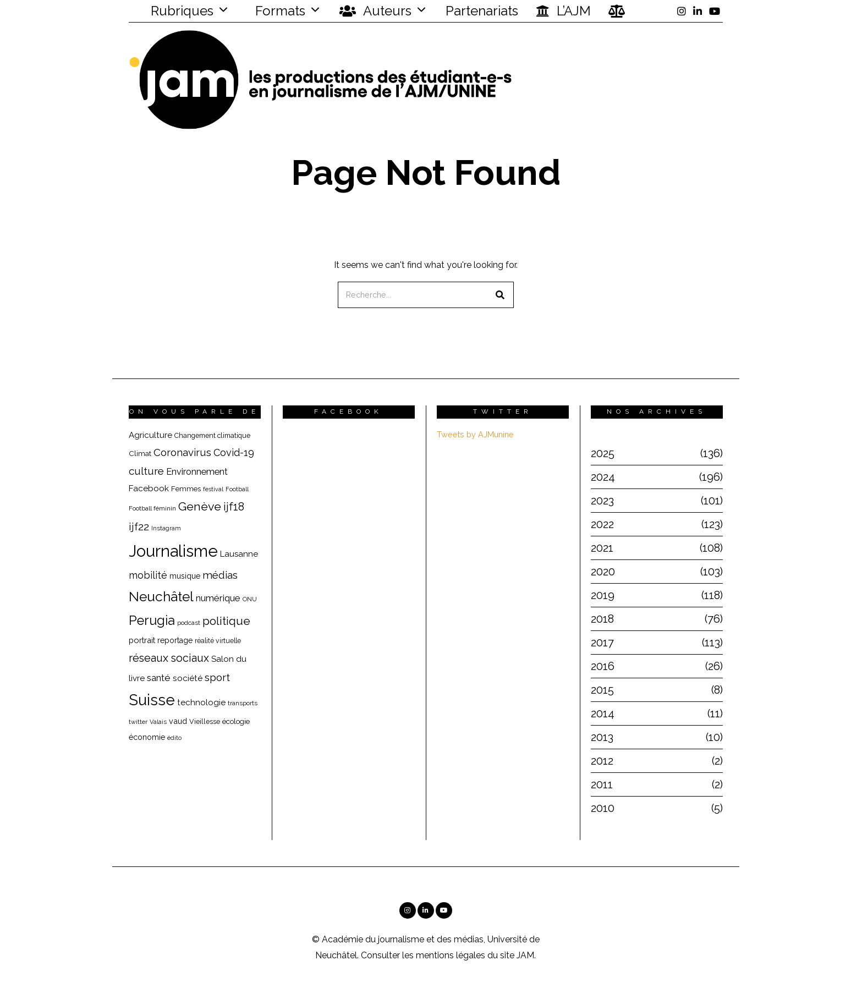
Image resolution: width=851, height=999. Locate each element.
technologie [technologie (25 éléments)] (201, 702)
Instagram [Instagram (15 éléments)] (166, 528)
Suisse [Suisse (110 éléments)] (152, 700)
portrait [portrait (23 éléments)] (142, 640)
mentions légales (450, 955)
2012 (602, 760)
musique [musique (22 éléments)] (184, 576)
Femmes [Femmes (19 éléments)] (186, 489)
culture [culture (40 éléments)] (146, 471)
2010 (602, 808)
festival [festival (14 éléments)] (213, 489)
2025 (602, 453)
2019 (602, 595)
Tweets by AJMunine (475, 434)
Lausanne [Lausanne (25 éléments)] (239, 554)
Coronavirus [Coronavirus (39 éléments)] (182, 452)
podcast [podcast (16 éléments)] (188, 623)
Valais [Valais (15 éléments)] (158, 722)
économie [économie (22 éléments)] (147, 737)
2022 (602, 524)
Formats (278, 11)
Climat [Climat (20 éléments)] (140, 453)
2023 (602, 500)
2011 (602, 784)
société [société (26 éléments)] (187, 678)
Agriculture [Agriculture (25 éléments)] (150, 435)
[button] (500, 295)
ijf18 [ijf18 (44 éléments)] (233, 506)
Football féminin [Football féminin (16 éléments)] (152, 508)
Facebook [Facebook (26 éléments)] (149, 488)
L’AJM (563, 11)
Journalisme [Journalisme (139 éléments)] (173, 551)
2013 (602, 737)
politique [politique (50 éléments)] (226, 621)
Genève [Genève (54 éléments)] (199, 506)
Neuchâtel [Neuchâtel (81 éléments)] (161, 597)
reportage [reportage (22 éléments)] (175, 640)
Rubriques (174, 11)
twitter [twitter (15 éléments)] (138, 722)
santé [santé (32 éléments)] (159, 677)
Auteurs (375, 11)
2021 (602, 548)
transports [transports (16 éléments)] (242, 703)
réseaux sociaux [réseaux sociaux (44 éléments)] (169, 658)
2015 (602, 689)
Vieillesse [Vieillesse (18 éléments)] (204, 721)
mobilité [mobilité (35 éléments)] (148, 575)
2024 (603, 477)
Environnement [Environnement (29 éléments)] (197, 471)
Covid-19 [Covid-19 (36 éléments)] (233, 452)
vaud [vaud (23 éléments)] (178, 721)
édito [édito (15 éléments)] (174, 738)
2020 (603, 571)
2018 (602, 618)
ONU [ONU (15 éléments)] (250, 599)
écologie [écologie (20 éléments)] (236, 721)
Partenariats (482, 11)
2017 (602, 642)
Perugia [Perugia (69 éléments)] (152, 620)
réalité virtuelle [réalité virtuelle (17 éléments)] (218, 641)
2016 (602, 666)
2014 (602, 713)
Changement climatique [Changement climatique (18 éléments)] (212, 435)
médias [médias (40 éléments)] (220, 575)
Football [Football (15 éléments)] (237, 489)
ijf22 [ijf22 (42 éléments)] (139, 526)
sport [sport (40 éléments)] (217, 677)
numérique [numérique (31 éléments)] (218, 597)
